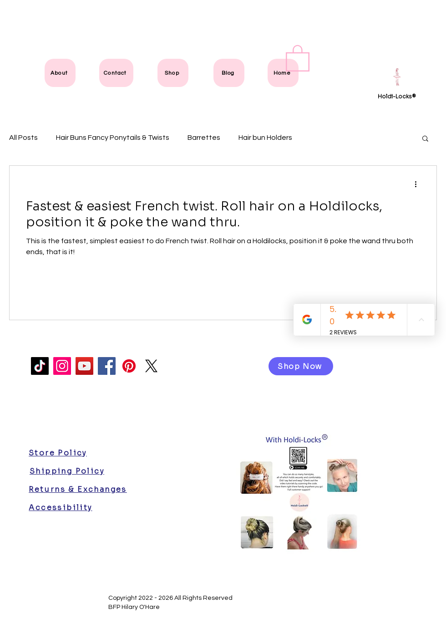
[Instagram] (62, 366)
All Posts (23, 137)
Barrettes (204, 137)
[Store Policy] (57, 453)
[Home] (283, 73)
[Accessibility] (60, 507)
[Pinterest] (129, 366)
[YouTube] (84, 366)
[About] (60, 73)
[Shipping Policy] (66, 471)
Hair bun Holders (265, 137)
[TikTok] (40, 366)
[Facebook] (107, 366)
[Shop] (172, 73)
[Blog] (228, 73)
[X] (151, 366)
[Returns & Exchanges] (77, 489)
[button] (425, 139)
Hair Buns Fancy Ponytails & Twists (112, 137)
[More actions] (418, 184)
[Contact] (116, 73)
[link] (297, 57)
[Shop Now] (301, 366)
